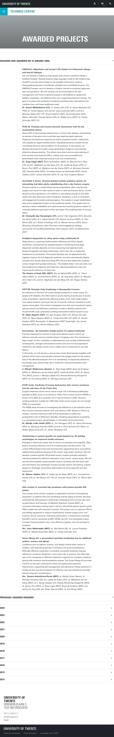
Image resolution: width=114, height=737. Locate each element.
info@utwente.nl (11, 716)
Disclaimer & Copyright (12, 733)
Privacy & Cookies (30, 733)
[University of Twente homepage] (16, 4)
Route (6, 719)
